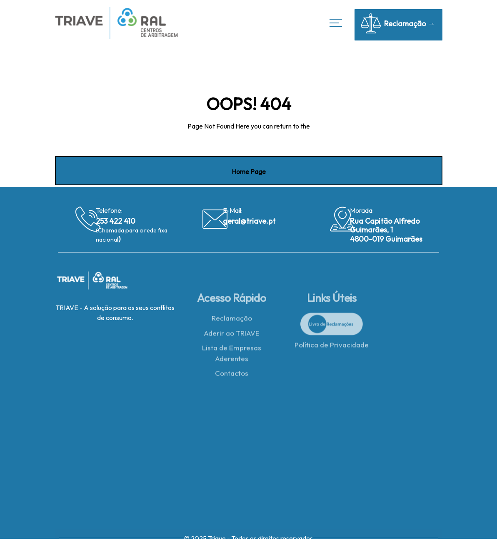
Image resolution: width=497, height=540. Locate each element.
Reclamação (232, 319)
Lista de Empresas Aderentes (231, 355)
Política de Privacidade (332, 346)
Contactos (231, 375)
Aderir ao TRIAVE (232, 335)
